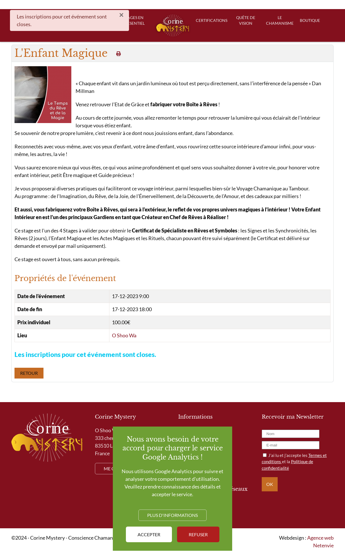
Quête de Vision (245, 20)
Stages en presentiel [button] (133, 20)
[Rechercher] (228, 4)
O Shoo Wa (124, 335)
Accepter (149, 534)
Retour (29, 373)
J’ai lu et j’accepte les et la (294, 462)
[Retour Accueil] (172, 25)
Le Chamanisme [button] (280, 20)
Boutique (310, 20)
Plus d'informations (172, 515)
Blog (267, 4)
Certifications (212, 20)
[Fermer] (121, 15)
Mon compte (293, 4)
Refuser (198, 534)
